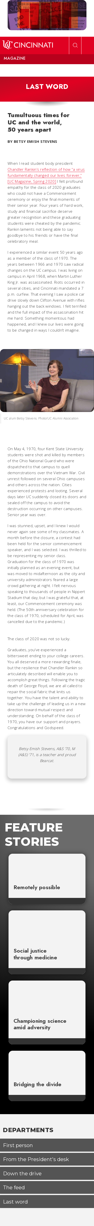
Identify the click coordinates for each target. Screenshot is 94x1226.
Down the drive (22, 1173)
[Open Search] (75, 45)
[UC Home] (27, 45)
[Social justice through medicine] (47, 926)
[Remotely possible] (47, 866)
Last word (15, 1202)
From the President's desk (36, 1159)
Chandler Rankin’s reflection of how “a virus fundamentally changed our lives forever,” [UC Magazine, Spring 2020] (46, 175)
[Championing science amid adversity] (47, 997)
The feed (14, 1187)
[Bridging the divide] (47, 1063)
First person (18, 1145)
